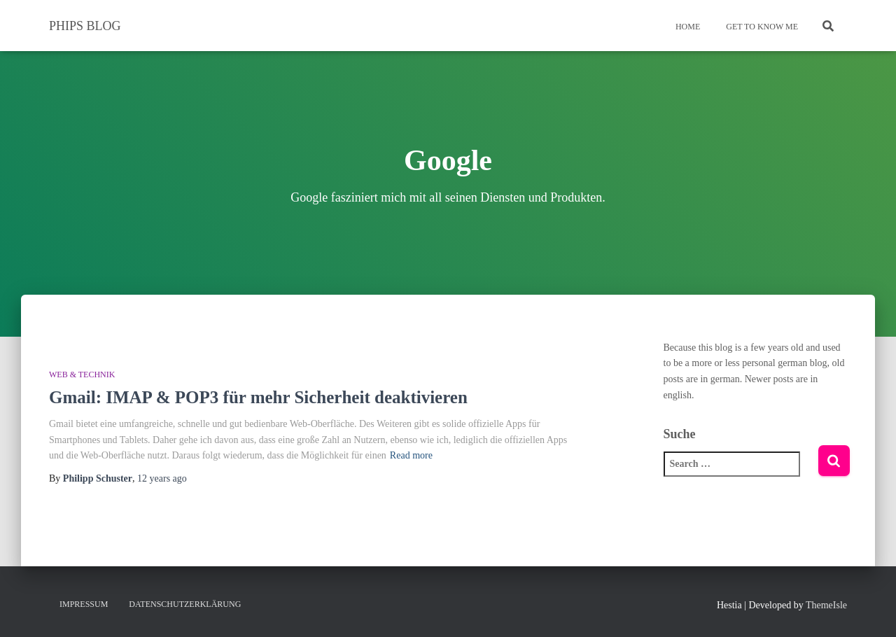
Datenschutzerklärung (185, 604)
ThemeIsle (826, 605)
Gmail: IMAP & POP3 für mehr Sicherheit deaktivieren (258, 397)
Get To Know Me (761, 26)
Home (686, 26)
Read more (411, 455)
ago (162, 478)
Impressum (83, 604)
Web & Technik (82, 374)
